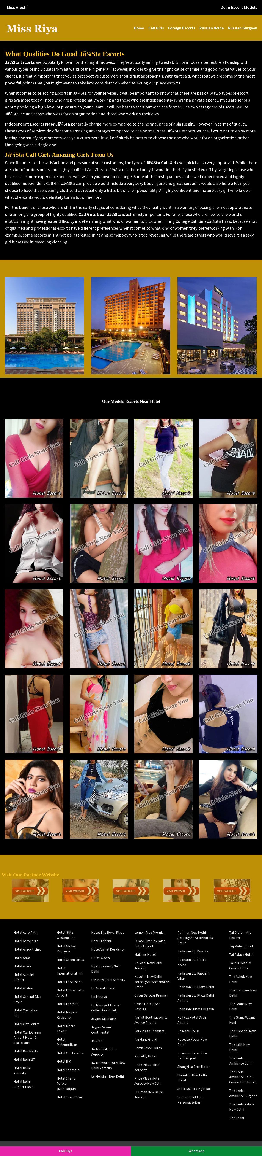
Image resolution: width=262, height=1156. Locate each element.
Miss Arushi (17, 7)
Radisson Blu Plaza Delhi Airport (195, 998)
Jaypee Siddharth (104, 1019)
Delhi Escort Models (238, 7)
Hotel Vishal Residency (108, 949)
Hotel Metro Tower (66, 1029)
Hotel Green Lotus (70, 960)
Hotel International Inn (70, 971)
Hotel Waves (100, 958)
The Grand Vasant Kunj (242, 1020)
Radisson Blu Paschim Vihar (193, 976)
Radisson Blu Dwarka (192, 951)
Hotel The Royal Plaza (107, 932)
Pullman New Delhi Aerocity (148, 1095)
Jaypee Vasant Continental (101, 1030)
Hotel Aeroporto (26, 941)
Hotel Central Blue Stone (27, 999)
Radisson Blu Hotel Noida (191, 962)
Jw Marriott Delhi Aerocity (104, 1052)
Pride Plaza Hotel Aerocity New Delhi (148, 1081)
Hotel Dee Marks (26, 1051)
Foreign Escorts (181, 28)
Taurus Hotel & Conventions (240, 966)
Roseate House (188, 1031)
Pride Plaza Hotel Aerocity (147, 1067)
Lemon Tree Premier (149, 932)
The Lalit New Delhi (239, 1047)
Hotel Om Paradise (71, 1053)
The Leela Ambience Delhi (240, 1061)
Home (139, 28)
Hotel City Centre (26, 1024)
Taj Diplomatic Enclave (240, 935)
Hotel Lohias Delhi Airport (70, 993)
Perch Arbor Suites (148, 1048)
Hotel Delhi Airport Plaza (23, 1084)
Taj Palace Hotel (241, 954)
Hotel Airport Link (27, 949)
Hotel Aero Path (26, 932)
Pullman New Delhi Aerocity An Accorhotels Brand (195, 937)
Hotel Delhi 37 (24, 1059)
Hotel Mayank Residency (67, 1015)
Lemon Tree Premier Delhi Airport (149, 944)
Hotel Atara (22, 966)
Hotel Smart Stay (69, 1097)
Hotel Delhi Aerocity (22, 1071)
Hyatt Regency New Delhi (105, 969)
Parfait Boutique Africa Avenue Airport (151, 1020)
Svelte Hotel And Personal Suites (189, 1100)
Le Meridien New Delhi (107, 1076)
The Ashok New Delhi (240, 979)
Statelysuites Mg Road (194, 1089)
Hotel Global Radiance (66, 949)
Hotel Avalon (23, 988)
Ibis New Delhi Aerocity (108, 980)
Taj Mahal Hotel (241, 946)
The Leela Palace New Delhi (241, 1107)
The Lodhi (236, 1118)
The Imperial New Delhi (242, 1034)
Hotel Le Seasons (69, 982)
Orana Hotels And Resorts (147, 1006)
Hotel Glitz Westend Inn (66, 935)
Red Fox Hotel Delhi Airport (192, 1020)
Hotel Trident (101, 941)
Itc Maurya (99, 997)
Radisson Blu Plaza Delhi (195, 987)
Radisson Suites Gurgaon (195, 1009)
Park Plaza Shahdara (149, 1031)
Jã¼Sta (96, 1041)
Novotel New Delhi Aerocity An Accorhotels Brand (152, 982)
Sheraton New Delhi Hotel (192, 1078)
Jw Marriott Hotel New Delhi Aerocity (108, 1065)
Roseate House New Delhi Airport (192, 1056)
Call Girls (156, 28)
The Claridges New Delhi (243, 993)
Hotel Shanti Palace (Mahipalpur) (66, 1083)
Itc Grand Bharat (103, 988)
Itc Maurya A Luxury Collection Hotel (105, 1008)
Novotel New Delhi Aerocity (148, 966)
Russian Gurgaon (242, 28)
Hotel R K (64, 1061)
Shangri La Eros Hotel (193, 1067)
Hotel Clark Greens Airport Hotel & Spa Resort (28, 1037)
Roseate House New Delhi (192, 1042)
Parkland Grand (145, 1039)
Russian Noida (211, 28)
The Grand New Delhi (240, 1006)
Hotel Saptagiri (68, 1070)
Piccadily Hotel (145, 1056)
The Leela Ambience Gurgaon (243, 1093)
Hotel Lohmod (67, 1004)
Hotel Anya (22, 958)
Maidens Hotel (145, 954)
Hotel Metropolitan (67, 1042)
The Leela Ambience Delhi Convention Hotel (242, 1077)
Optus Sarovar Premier (151, 995)
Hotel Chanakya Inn (25, 1013)
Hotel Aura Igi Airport (24, 977)
